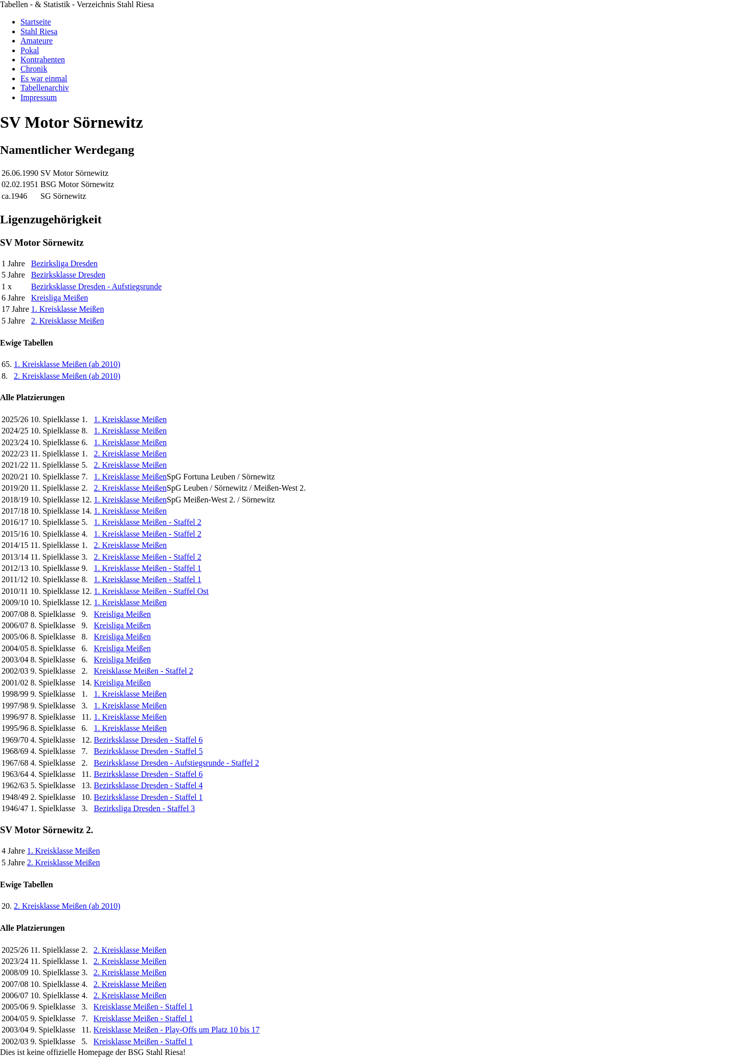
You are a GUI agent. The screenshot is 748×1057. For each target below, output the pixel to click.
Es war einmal (43, 78)
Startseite (35, 21)
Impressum (38, 97)
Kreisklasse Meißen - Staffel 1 (143, 1006)
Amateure (36, 40)
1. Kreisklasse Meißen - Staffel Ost (151, 591)
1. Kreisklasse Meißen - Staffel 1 (147, 568)
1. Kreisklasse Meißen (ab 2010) (67, 364)
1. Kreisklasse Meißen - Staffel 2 (147, 522)
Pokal (29, 50)
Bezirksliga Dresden (64, 263)
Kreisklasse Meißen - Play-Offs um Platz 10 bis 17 (177, 1029)
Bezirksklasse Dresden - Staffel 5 (148, 751)
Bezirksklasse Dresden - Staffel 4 (148, 785)
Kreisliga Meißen (59, 297)
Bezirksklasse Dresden (68, 274)
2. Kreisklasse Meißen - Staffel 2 (147, 557)
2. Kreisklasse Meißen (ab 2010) (67, 376)
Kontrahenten (42, 59)
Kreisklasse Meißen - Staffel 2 (143, 671)
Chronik (33, 68)
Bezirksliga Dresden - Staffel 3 (144, 808)
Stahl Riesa (38, 31)
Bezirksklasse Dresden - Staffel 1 (148, 797)
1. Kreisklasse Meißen (67, 309)
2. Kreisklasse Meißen (67, 320)
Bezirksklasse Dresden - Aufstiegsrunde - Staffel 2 (176, 763)
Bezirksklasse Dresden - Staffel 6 (148, 740)
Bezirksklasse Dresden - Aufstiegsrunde (96, 286)
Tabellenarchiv (44, 87)
